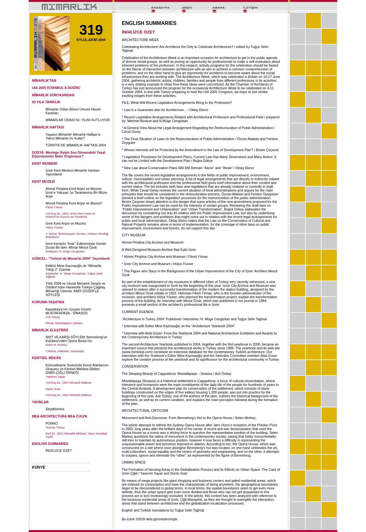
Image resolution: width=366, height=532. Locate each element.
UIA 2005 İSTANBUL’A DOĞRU (56, 88)
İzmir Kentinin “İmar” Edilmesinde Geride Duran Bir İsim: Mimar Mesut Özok (76, 245)
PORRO (52, 423)
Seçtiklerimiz (55, 409)
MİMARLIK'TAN (44, 80)
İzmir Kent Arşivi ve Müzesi (66, 223)
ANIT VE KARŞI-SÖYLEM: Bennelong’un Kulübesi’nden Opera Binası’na (76, 339)
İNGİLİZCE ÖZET (59, 450)
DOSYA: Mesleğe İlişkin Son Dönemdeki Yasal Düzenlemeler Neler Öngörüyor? (68, 154)
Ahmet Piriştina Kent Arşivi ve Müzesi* (74, 203)
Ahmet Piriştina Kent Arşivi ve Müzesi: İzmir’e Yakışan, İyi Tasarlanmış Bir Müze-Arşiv (77, 192)
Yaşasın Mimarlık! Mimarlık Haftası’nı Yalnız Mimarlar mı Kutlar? (73, 136)
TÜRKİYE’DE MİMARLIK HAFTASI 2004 (76, 145)
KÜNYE (38, 467)
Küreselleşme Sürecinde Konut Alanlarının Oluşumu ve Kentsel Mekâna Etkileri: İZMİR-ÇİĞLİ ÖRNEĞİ (77, 369)
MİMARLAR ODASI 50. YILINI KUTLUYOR (78, 120)
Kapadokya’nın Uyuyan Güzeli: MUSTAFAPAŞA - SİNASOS (69, 311)
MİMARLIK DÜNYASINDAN (53, 95)
